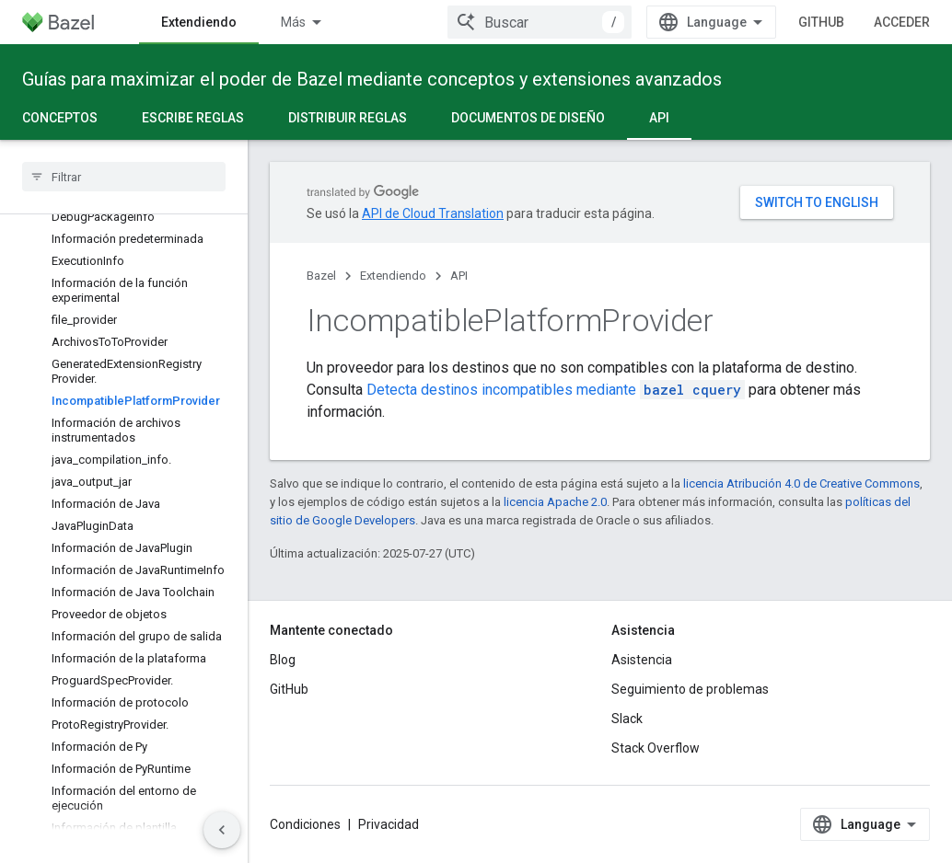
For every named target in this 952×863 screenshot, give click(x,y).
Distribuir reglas (347, 117)
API (459, 275)
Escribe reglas (193, 117)
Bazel (321, 275)
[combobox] (539, 22)
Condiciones (305, 824)
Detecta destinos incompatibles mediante (555, 389)
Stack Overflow (655, 748)
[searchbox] (124, 176)
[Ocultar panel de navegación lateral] (221, 829)
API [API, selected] (659, 117)
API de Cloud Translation (433, 213)
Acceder (902, 22)
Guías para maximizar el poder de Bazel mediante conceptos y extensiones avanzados (372, 79)
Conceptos (60, 117)
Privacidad (388, 824)
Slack (627, 718)
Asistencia (641, 659)
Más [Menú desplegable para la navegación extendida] (293, 22)
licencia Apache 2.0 (555, 502)
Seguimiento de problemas (690, 689)
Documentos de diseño (528, 117)
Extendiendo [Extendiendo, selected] (199, 22)
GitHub (821, 22)
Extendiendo (393, 275)
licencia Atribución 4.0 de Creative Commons (801, 483)
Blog (283, 659)
